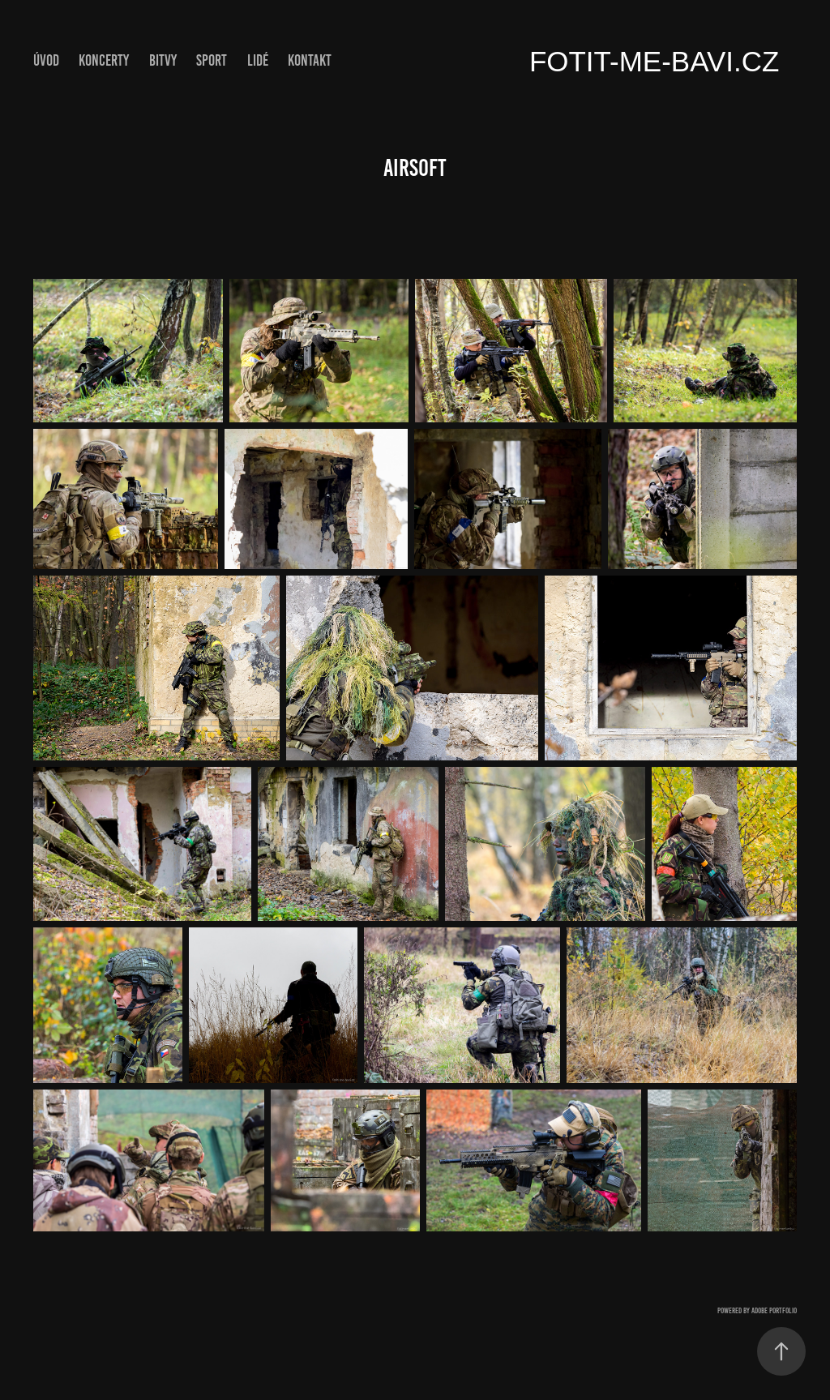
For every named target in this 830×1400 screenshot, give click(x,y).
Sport (211, 60)
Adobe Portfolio (774, 1310)
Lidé (257, 60)
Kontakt (310, 60)
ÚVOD (46, 60)
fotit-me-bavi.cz (654, 61)
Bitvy (163, 60)
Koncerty (104, 60)
